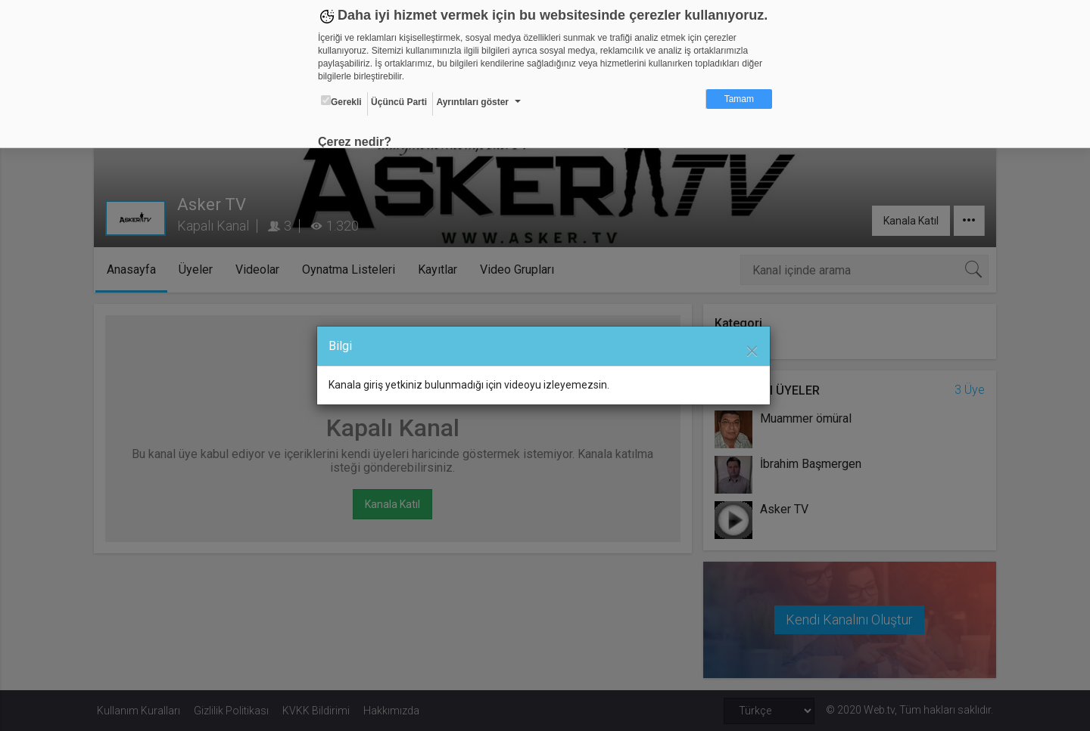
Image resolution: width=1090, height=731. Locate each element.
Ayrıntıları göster (472, 102)
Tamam (739, 99)
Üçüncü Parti (399, 102)
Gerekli (341, 101)
